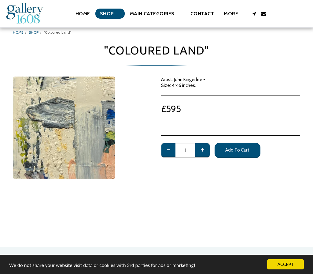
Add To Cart (237, 150)
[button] (155, 14)
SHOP (34, 32)
